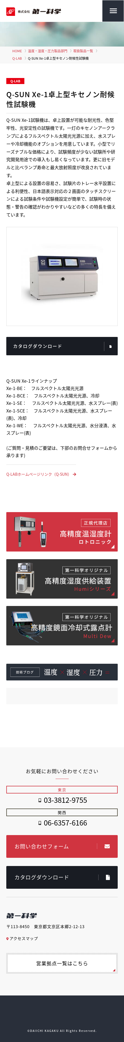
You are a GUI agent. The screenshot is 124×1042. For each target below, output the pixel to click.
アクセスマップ (22, 938)
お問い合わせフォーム (62, 846)
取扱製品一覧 (83, 50)
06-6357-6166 (65, 822)
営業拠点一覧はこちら (62, 963)
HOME (17, 50)
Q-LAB (17, 58)
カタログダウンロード (63, 346)
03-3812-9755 (65, 800)
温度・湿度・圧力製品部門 (47, 50)
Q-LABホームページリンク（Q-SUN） (41, 474)
